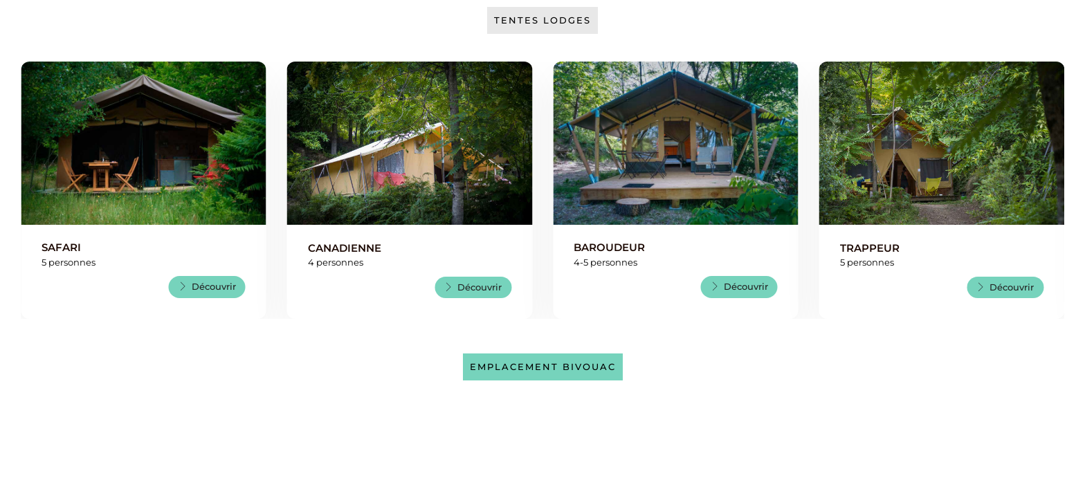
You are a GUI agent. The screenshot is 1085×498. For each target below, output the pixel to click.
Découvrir (207, 286)
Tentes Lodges (542, 20)
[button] (32, 190)
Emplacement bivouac (543, 366)
